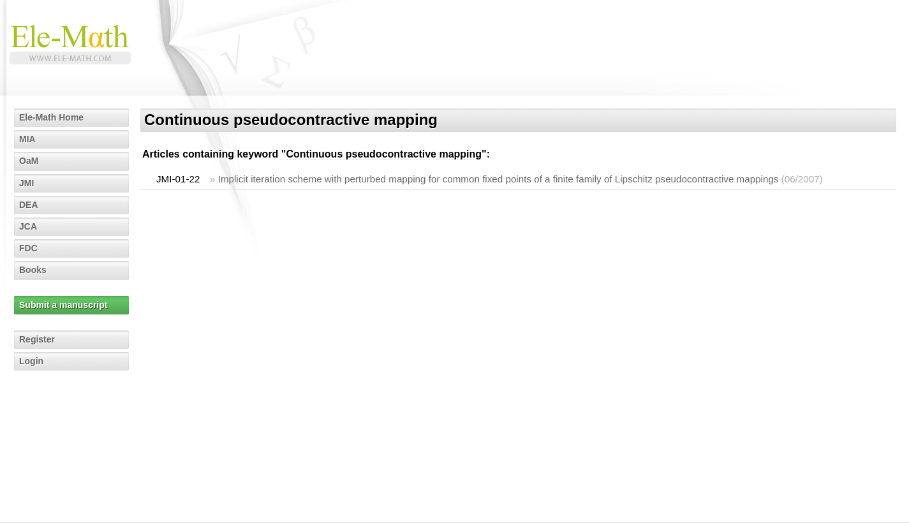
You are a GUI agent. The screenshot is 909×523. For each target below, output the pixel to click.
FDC (28, 248)
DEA (28, 205)
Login (31, 361)
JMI (26, 183)
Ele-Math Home (51, 117)
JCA (28, 226)
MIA (27, 139)
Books (33, 270)
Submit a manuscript (63, 305)
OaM (28, 161)
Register (37, 339)
